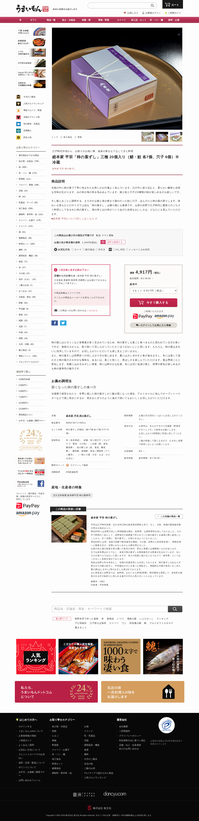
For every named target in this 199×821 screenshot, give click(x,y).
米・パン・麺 (156, 20)
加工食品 (67, 137)
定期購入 (27, 130)
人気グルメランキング (33, 103)
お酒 (86, 726)
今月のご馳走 (29, 97)
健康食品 (56, 768)
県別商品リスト (26, 415)
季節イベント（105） (28, 356)
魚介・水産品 (68, 20)
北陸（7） (23, 326)
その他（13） (25, 273)
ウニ (124, 623)
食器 (86, 749)
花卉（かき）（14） (28, 279)
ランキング (162, 618)
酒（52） (23, 232)
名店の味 (88, 763)
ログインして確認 (79, 465)
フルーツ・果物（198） (29, 185)
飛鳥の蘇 (132, 618)
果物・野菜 (103, 20)
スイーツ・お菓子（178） (30, 220)
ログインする (25, 726)
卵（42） (23, 196)
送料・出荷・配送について (32, 762)
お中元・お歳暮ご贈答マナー (32, 420)
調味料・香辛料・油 (62, 773)
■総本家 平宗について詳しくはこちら (72, 218)
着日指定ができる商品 (29, 155)
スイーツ (121, 20)
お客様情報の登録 (27, 735)
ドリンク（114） (26, 226)
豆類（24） (24, 191)
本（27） (23, 267)
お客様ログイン (153, 13)
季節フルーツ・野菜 (32, 110)
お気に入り (132, 13)
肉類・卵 (86, 20)
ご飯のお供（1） (26, 285)
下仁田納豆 (81, 623)
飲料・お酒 (173, 20)
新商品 (110, 618)
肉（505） (23, 167)
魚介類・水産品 (59, 726)
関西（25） (24, 320)
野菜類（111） (25, 179)
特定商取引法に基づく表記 (132, 740)
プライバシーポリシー (130, 735)
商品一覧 (51, 20)
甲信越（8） (24, 309)
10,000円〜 (24, 403)
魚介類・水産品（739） (29, 161)
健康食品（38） (26, 238)
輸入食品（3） (25, 350)
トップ (54, 137)
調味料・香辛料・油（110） (31, 214)
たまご (55, 735)
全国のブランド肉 (31, 117)
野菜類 (55, 745)
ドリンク (88, 731)
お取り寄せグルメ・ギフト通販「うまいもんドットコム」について (56, 692)
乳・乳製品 (89, 735)
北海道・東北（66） (28, 297)
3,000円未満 (24, 379)
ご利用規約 (124, 731)
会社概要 (123, 726)
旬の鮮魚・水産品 (31, 124)
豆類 (86, 740)
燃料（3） (23, 250)
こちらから (92, 310)
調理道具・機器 (92, 745)
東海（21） (24, 315)
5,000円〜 (23, 391)
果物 (54, 740)
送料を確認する (115, 242)
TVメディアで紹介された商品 (98, 773)
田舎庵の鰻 (135, 623)
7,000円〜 (23, 397)
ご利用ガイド (174, 13)
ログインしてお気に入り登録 (153, 325)
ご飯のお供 (89, 768)
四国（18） (24, 338)
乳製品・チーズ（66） (29, 202)
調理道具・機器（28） (29, 255)
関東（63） (24, 303)
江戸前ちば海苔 (98, 623)
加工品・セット (138, 20)
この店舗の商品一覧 (170, 516)
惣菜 (80, 137)
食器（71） (24, 261)
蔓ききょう (81, 627)
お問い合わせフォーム (29, 780)
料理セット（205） (27, 244)
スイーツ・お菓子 (60, 749)
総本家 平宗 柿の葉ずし (64, 168)
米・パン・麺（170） (28, 173)
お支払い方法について (29, 749)
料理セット (57, 763)
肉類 (54, 731)
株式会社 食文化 (102, 808)
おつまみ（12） (26, 291)
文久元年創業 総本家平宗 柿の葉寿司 (72, 495)
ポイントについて (27, 767)
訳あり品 (27, 137)
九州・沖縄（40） (27, 344)
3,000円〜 (23, 385)
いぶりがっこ (146, 618)
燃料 (86, 754)
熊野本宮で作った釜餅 (86, 618)
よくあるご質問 (26, 745)
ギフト (33, 20)
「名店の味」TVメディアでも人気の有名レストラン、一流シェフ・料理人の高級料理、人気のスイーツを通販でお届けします (142, 692)
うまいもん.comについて (31, 731)
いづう (120, 618)
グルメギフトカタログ (161, 623)
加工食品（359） (26, 208)
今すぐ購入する (153, 302)
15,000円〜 (24, 409)
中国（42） (24, 332)
